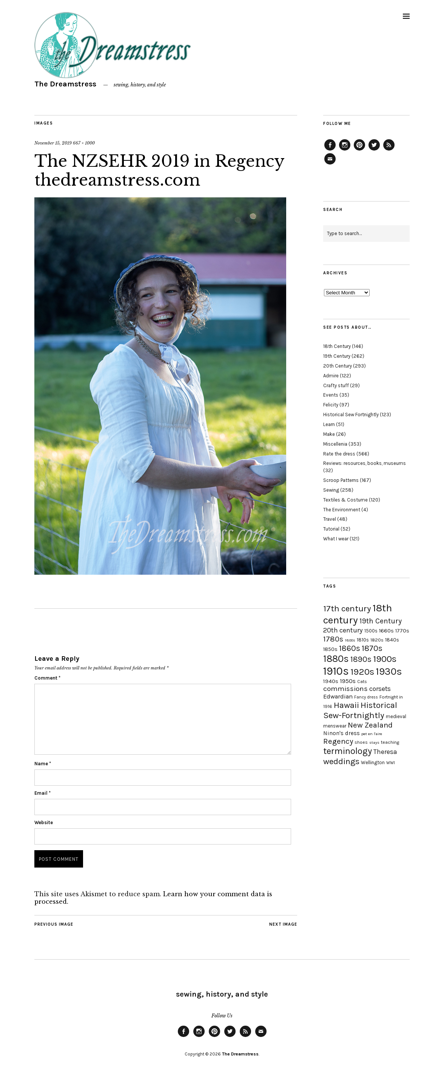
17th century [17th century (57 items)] (347, 608)
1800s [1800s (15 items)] (350, 640)
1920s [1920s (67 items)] (362, 671)
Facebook (330, 150)
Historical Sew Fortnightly (351, 414)
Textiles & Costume (345, 500)
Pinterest (359, 150)
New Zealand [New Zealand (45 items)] (370, 724)
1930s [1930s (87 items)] (389, 671)
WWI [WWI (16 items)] (390, 762)
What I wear (335, 539)
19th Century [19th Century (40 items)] (380, 621)
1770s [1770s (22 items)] (402, 631)
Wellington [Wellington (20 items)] (373, 762)
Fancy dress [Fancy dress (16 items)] (366, 697)
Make (329, 434)
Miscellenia (335, 444)
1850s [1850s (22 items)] (330, 649)
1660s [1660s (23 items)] (386, 631)
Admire (331, 375)
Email (42, 793)
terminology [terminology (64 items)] (347, 751)
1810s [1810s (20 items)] (363, 640)
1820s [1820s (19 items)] (377, 640)
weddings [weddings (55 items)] (341, 761)
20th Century (337, 366)
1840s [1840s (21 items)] (392, 640)
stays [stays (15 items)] (374, 742)
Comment (47, 678)
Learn (329, 424)
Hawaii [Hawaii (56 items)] (346, 705)
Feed (389, 150)
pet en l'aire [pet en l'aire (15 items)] (371, 733)
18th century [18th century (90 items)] (357, 614)
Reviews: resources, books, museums (364, 463)
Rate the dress (339, 454)
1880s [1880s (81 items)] (336, 659)
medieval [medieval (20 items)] (396, 716)
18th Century (337, 346)
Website (43, 822)
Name (42, 763)
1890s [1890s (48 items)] (361, 659)
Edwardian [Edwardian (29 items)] (338, 696)
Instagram (344, 150)
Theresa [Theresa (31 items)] (385, 751)
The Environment (341, 509)
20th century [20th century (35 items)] (343, 630)
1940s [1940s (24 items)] (330, 681)
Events (330, 395)
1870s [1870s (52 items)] (372, 648)
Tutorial (331, 529)
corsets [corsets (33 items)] (380, 688)
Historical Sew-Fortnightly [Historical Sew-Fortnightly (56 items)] (360, 710)
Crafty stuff (336, 385)
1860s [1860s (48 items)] (349, 648)
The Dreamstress (65, 84)
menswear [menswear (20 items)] (334, 726)
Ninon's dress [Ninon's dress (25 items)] (341, 733)
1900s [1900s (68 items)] (384, 659)
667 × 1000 (84, 143)
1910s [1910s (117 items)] (336, 671)
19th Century (336, 356)
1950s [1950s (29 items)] (348, 681)
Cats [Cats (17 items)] (362, 681)
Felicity (330, 405)
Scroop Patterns (341, 480)
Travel (329, 519)
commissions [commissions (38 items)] (345, 689)
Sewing (331, 490)
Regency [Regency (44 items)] (338, 741)
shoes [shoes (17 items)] (361, 742)
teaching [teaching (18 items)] (390, 742)
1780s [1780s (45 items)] (333, 638)
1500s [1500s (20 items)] (371, 631)
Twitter (374, 150)
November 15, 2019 (53, 143)
